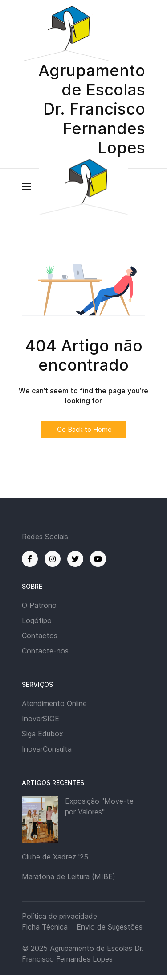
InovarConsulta (47, 748)
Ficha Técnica (45, 926)
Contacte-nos (45, 650)
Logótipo (37, 620)
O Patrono (39, 605)
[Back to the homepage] (83, 186)
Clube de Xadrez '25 (55, 856)
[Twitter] (75, 559)
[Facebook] (30, 559)
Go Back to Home (83, 429)
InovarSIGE (40, 718)
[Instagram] (53, 559)
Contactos (39, 635)
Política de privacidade (59, 916)
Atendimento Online (54, 703)
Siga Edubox (42, 733)
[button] (26, 186)
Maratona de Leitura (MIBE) (68, 876)
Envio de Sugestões (110, 926)
